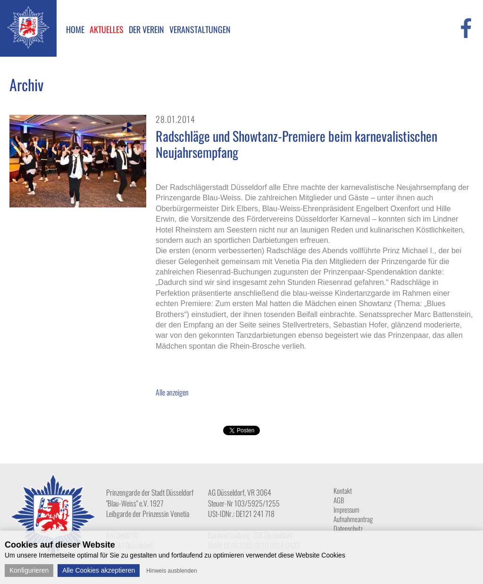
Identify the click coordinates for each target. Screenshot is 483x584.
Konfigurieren (29, 570)
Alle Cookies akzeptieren (98, 570)
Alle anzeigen (172, 392)
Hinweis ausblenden (171, 570)
